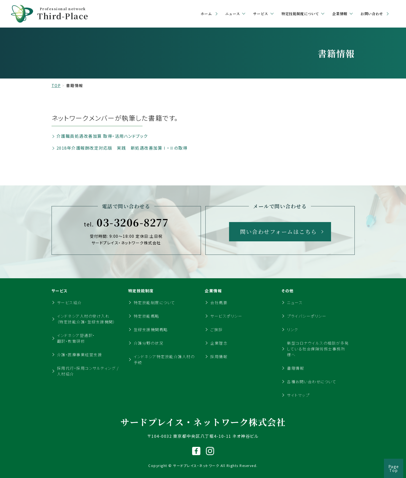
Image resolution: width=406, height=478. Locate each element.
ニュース (295, 302)
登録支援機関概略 (151, 329)
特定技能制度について (154, 302)
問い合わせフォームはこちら (278, 232)
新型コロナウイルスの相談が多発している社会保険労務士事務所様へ (318, 348)
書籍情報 (295, 368)
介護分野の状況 (148, 343)
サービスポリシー (226, 316)
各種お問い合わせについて (311, 381)
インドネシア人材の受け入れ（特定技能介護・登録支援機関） (86, 319)
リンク (292, 329)
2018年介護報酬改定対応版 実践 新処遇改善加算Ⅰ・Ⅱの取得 (122, 148)
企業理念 (218, 343)
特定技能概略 (146, 316)
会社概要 (218, 302)
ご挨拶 (216, 329)
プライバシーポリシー (306, 316)
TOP (56, 85)
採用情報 (218, 356)
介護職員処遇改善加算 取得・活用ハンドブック (102, 136)
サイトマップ (298, 395)
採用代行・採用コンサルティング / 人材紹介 (88, 371)
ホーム (206, 13)
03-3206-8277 (126, 222)
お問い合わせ (372, 13)
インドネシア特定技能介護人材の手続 (164, 359)
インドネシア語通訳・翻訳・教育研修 (76, 338)
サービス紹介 (69, 302)
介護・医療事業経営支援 (79, 354)
